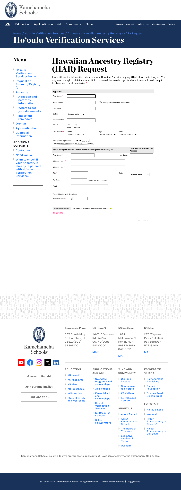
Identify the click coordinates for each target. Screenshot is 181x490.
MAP (95, 352)
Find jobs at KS (39, 396)
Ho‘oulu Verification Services (44, 33)
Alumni (130, 24)
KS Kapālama (75, 380)
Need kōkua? (24, 154)
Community (73, 24)
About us (143, 24)
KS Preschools (76, 389)
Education (22, 24)
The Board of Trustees (128, 430)
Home (17, 33)
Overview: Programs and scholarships (103, 381)
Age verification (27, 128)
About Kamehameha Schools (129, 422)
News (119, 24)
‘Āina (89, 24)
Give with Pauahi (39, 376)
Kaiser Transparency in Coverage (156, 431)
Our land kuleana (126, 380)
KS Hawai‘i (74, 375)
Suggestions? (134, 482)
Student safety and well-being (76, 399)
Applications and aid (47, 24)
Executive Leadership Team (127, 439)
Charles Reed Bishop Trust (155, 394)
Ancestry (74, 33)
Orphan (21, 123)
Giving (171, 24)
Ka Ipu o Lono (155, 410)
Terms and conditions (113, 482)
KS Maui (72, 384)
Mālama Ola (75, 393)
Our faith (126, 446)
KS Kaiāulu (127, 393)
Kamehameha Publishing (155, 380)
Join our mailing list (39, 386)
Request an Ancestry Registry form (28, 84)
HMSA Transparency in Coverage (156, 422)
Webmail (152, 414)
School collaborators (103, 421)
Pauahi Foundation (153, 387)
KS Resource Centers (102, 414)
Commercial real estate (128, 387)
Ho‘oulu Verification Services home (26, 73)
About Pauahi (129, 414)
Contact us (158, 24)
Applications (102, 388)
